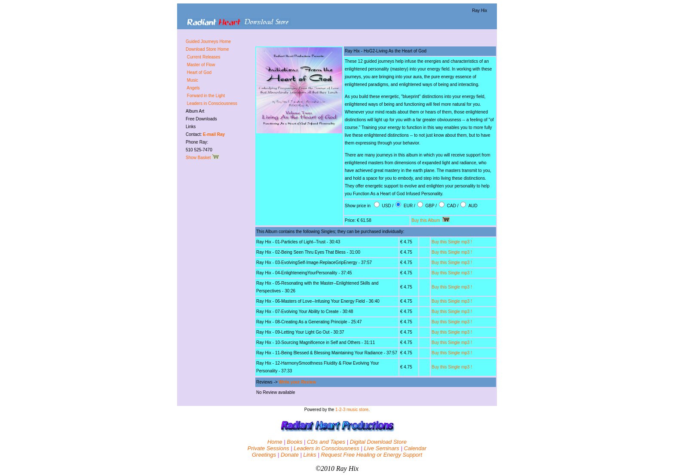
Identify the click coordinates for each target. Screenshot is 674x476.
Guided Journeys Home (208, 41)
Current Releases (204, 57)
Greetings (264, 454)
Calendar (415, 448)
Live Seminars (381, 448)
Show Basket (202, 157)
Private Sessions (268, 448)
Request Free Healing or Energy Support (371, 454)
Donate (290, 454)
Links (309, 454)
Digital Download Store (378, 442)
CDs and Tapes (326, 442)
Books (294, 442)
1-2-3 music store (351, 409)
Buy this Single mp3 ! (452, 242)
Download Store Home (207, 49)
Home (274, 442)
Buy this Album (430, 220)
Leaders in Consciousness (326, 448)
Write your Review (297, 382)
